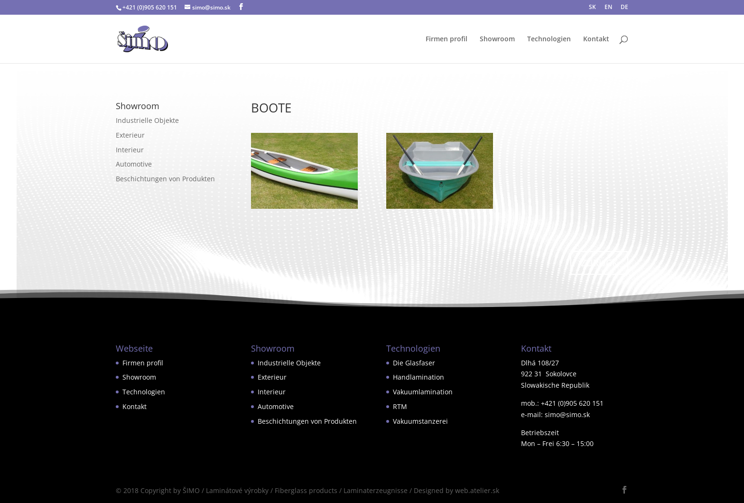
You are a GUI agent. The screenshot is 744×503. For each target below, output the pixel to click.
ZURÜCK (599, 262)
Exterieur (130, 135)
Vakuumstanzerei (420, 421)
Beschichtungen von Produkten (165, 178)
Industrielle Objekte (147, 120)
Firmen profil (446, 39)
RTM (400, 406)
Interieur (130, 149)
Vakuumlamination (423, 391)
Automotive (134, 163)
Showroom (497, 39)
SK (592, 7)
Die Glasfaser (414, 362)
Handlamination (418, 377)
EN (608, 7)
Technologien (549, 39)
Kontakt (596, 39)
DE (624, 7)
